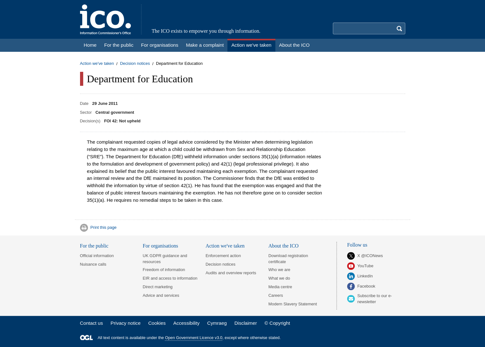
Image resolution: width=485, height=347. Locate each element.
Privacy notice (126, 323)
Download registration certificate (288, 258)
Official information (97, 255)
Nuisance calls (93, 264)
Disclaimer (245, 323)
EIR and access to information (170, 278)
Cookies (157, 323)
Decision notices (135, 63)
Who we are (279, 269)
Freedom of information (164, 269)
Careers (275, 295)
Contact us (91, 323)
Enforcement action (223, 255)
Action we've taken (97, 63)
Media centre (280, 286)
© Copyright (277, 323)
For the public (94, 245)
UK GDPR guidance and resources (165, 258)
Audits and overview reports (230, 272)
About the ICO (283, 245)
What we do (279, 278)
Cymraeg (217, 323)
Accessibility (186, 323)
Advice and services (161, 295)
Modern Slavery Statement (292, 304)
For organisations (160, 245)
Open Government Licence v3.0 (194, 337)
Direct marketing (157, 286)
